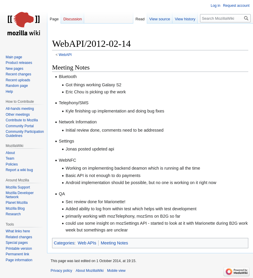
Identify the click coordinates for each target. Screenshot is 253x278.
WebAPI (65, 55)
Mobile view (116, 271)
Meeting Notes (114, 243)
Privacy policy (61, 271)
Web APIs (87, 243)
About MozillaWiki (90, 271)
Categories (64, 243)
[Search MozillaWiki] (225, 18)
